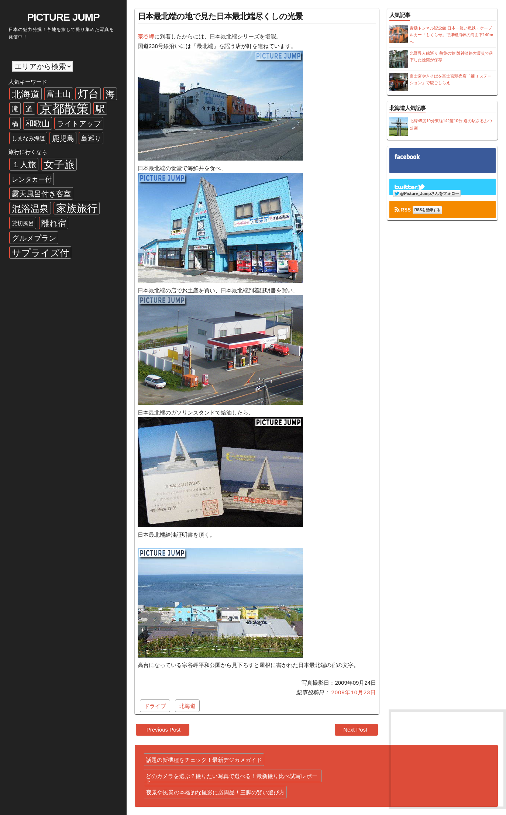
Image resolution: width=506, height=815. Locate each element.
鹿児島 (63, 138)
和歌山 (37, 123)
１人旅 (24, 164)
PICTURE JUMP (63, 17)
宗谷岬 (146, 36)
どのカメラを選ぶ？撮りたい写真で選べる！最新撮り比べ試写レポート (231, 777)
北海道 (25, 94)
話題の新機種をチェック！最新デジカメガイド (204, 760)
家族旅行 (76, 208)
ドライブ (155, 706)
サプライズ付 (40, 253)
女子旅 (59, 164)
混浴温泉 (30, 208)
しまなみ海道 (28, 138)
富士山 (59, 94)
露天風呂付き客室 (41, 194)
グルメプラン (34, 238)
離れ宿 (53, 223)
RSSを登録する (427, 210)
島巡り (91, 138)
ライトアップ (79, 124)
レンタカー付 (32, 179)
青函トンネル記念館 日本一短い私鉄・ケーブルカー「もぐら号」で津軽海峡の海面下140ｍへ (451, 35)
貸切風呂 (23, 223)
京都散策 (64, 108)
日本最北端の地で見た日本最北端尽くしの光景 (220, 16)
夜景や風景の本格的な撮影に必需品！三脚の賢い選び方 (215, 792)
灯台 (88, 94)
